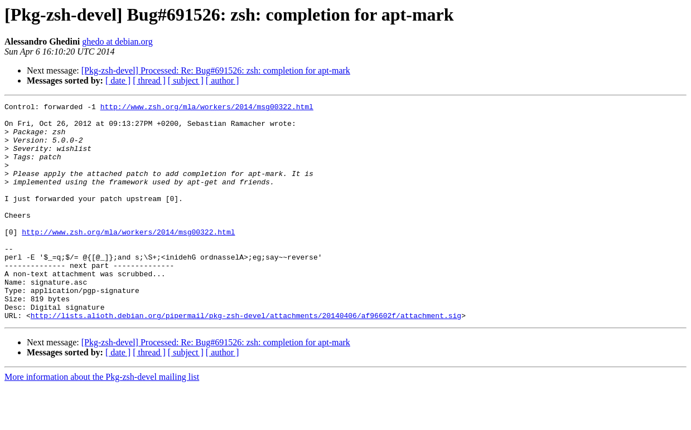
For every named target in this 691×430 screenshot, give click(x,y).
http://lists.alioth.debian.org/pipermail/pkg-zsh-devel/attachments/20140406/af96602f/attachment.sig (246, 359)
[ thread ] (149, 80)
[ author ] (222, 80)
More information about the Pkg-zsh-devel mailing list (101, 420)
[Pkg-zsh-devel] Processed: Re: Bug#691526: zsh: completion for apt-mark (215, 70)
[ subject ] (186, 80)
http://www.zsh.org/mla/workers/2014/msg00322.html (206, 108)
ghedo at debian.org (117, 41)
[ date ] (118, 80)
